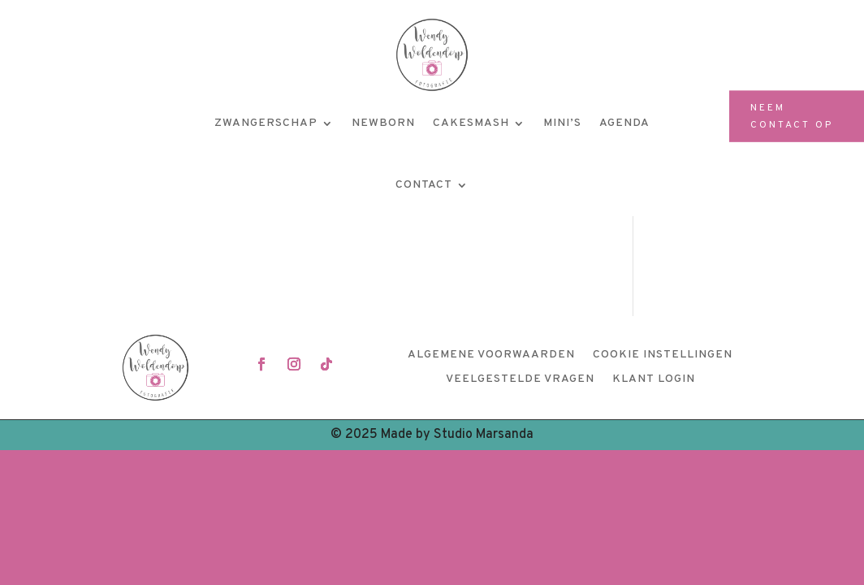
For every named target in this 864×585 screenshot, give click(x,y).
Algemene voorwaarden (491, 355)
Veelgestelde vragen (520, 380)
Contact (423, 185)
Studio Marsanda (484, 435)
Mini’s (562, 123)
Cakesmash (471, 123)
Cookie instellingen (662, 355)
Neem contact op (791, 116)
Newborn (383, 123)
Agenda (624, 123)
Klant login (653, 380)
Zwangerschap (266, 123)
